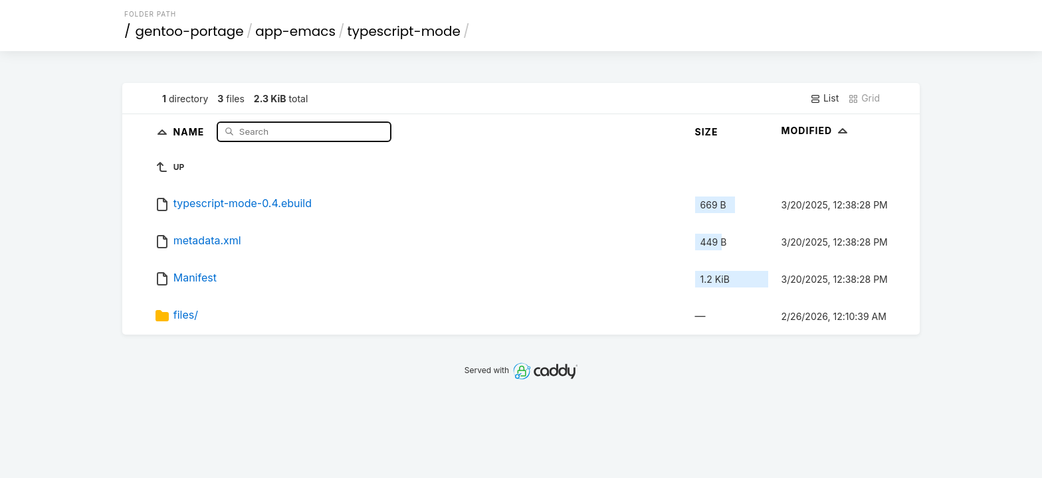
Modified (816, 130)
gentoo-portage (190, 31)
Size (706, 131)
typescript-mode (404, 31)
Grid (864, 98)
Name (190, 131)
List (824, 98)
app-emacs (295, 31)
